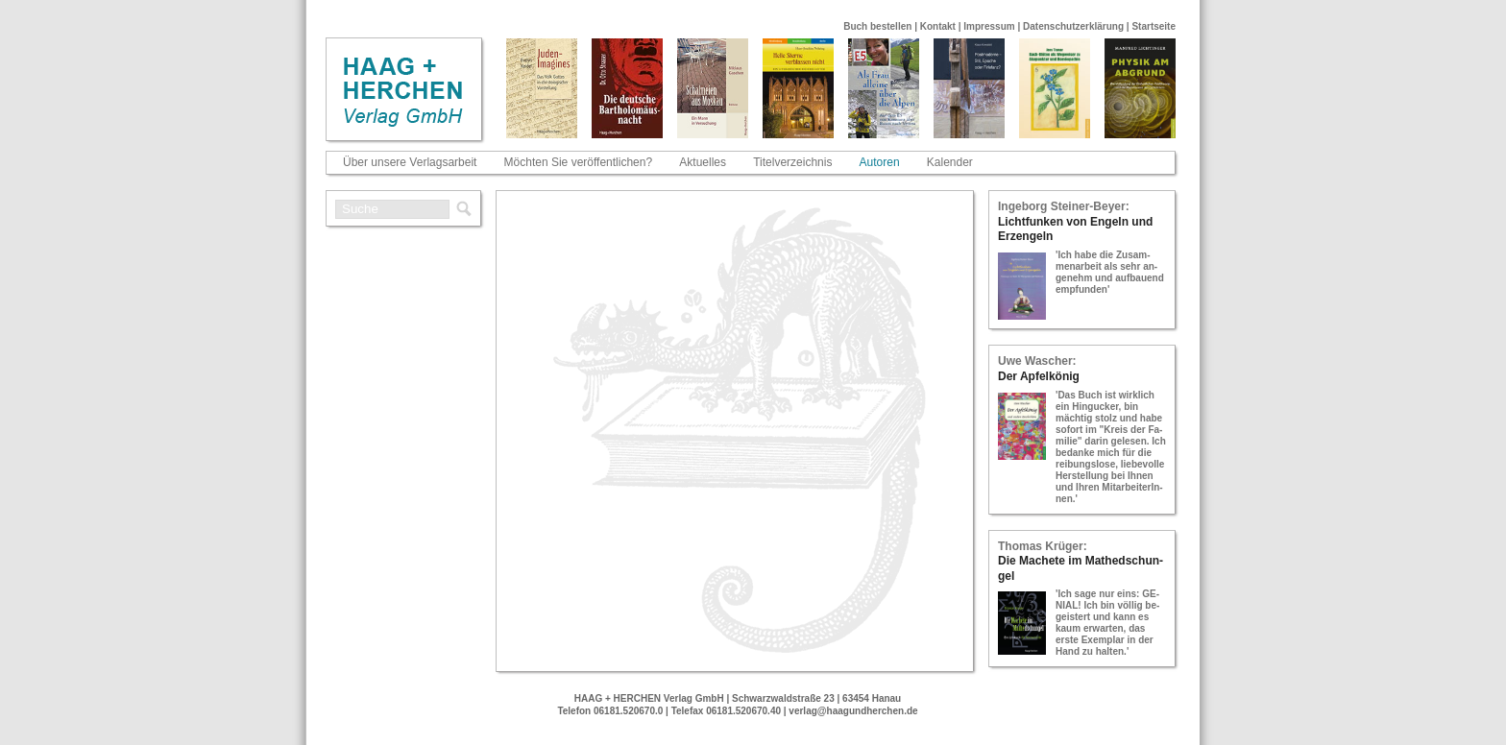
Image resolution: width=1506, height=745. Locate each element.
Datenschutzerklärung (1073, 26)
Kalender (950, 162)
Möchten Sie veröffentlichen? (578, 162)
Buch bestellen (877, 26)
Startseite (1153, 26)
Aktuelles (702, 162)
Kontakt (938, 26)
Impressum (988, 26)
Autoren (880, 162)
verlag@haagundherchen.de (853, 711)
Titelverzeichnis (792, 162)
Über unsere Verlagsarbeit (409, 162)
